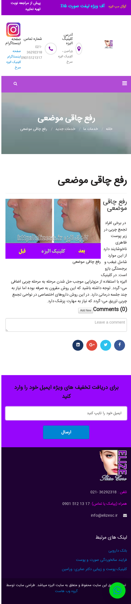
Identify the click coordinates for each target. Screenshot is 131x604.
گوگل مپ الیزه (117, 6)
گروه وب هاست (66, 591)
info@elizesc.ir (104, 515)
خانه (109, 129)
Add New (85, 310)
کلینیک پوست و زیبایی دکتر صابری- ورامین (94, 569)
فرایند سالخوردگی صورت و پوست (101, 560)
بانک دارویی (117, 551)
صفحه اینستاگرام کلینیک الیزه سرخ (13, 59)
